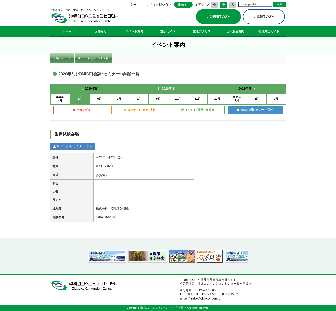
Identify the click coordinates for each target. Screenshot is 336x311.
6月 (99, 98)
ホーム (67, 31)
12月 (217, 98)
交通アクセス (202, 31)
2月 (256, 98)
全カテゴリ (81, 109)
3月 (276, 98)
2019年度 (91, 88)
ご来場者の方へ (219, 16)
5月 (80, 98)
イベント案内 (134, 31)
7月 (119, 98)
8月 (138, 98)
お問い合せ (163, 4)
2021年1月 (236, 99)
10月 (178, 98)
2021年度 (244, 88)
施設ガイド (168, 31)
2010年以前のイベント (93, 58)
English (183, 4)
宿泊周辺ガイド (268, 31)
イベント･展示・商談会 (197, 109)
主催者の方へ (264, 16)
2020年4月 (60, 99)
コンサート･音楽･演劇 (139, 109)
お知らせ (101, 31)
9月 (158, 98)
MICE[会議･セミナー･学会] (255, 109)
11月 (198, 98)
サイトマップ (143, 4)
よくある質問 (235, 31)
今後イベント (62, 58)
